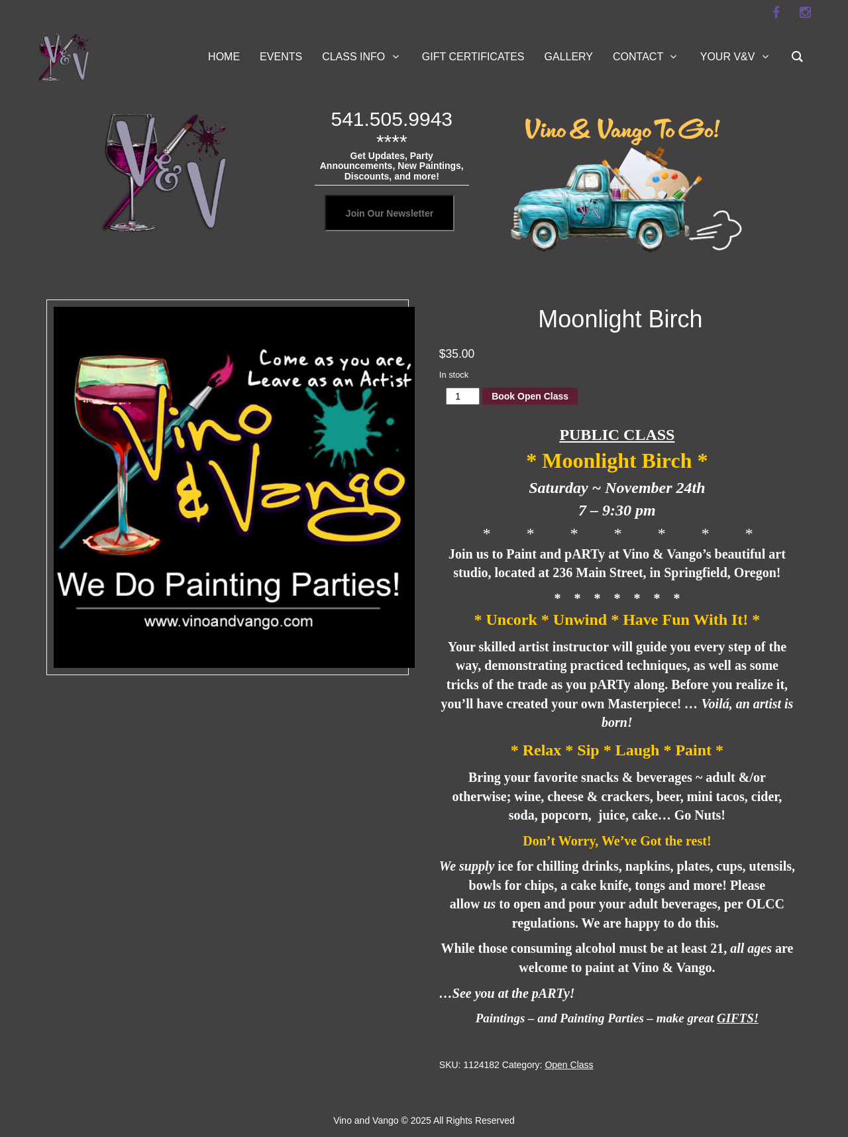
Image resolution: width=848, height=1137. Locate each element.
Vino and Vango (365, 1120)
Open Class (569, 1064)
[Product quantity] (463, 396)
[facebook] (775, 12)
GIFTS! (738, 1018)
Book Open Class (530, 396)
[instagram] (805, 12)
